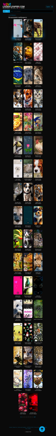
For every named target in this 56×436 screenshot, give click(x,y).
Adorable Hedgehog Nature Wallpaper (28, 180)
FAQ (26, 428)
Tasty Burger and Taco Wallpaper (28, 273)
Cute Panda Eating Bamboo (18, 320)
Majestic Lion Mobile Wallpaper (38, 86)
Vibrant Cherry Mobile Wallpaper (23, 413)
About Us (15, 427)
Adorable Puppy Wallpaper (38, 226)
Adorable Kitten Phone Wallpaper (28, 250)
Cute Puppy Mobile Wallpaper (28, 86)
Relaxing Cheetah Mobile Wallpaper (38, 250)
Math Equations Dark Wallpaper (28, 226)
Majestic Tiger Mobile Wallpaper (38, 203)
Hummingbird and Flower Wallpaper (18, 39)
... (32, 416)
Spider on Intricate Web (38, 319)
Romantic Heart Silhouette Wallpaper (33, 413)
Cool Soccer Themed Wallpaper (38, 390)
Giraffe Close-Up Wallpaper (38, 273)
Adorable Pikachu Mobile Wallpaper (18, 343)
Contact (10, 427)
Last (35, 416)
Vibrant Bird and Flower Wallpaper (18, 250)
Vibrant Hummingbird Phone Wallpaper (28, 296)
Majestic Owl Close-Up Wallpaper (28, 366)
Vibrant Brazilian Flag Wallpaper (18, 86)
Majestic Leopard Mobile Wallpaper (38, 366)
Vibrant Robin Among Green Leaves (38, 343)
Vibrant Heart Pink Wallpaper (18, 296)
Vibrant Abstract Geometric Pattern (28, 133)
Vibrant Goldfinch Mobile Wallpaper (28, 63)
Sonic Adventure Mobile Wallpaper (38, 133)
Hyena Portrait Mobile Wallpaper (18, 226)
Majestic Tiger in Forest (18, 62)
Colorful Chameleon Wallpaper (18, 366)
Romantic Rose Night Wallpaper (28, 156)
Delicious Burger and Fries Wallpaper (17, 133)
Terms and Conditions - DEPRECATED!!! (25, 427)
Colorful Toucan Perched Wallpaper (17, 156)
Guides (29, 428)
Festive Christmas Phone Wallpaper (28, 343)
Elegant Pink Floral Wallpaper (38, 63)
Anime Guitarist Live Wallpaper (28, 390)
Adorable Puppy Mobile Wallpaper (28, 39)
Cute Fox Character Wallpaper (18, 390)
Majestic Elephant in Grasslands (38, 39)
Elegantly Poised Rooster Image (38, 156)
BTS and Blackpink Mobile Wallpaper (28, 320)
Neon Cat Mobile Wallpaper (38, 296)
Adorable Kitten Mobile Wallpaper (38, 109)
